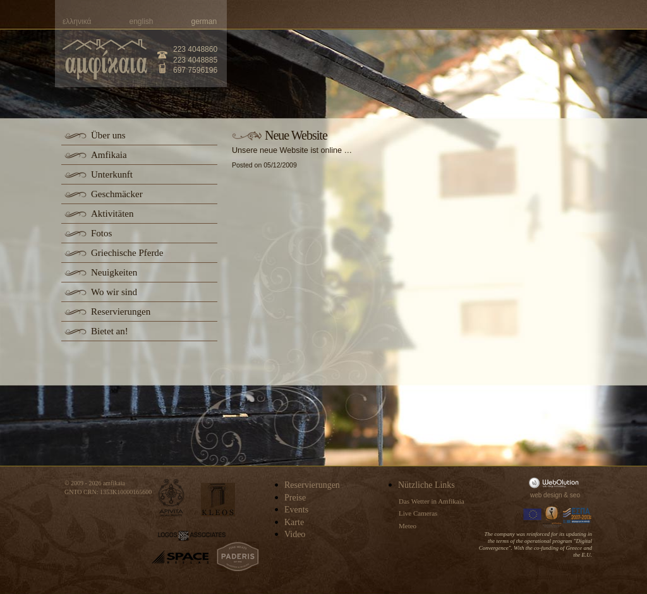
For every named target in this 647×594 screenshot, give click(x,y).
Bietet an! (109, 331)
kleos (218, 499)
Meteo (407, 526)
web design (546, 495)
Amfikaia (109, 155)
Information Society (553, 516)
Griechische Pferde (127, 253)
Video (294, 534)
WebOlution (556, 482)
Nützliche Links (426, 485)
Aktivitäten (112, 214)
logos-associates (192, 536)
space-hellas (180, 557)
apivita (171, 497)
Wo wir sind (114, 292)
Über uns (108, 135)
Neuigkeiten (114, 272)
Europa (533, 516)
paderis (238, 557)
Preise (295, 497)
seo (575, 495)
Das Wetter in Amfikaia (431, 501)
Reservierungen (120, 311)
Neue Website (296, 135)
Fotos (101, 233)
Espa (577, 516)
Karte (294, 522)
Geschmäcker (117, 194)
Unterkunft (112, 174)
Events (296, 509)
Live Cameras (418, 513)
